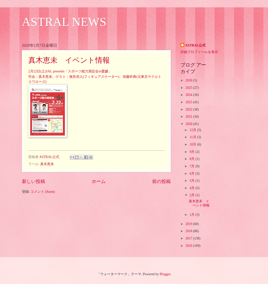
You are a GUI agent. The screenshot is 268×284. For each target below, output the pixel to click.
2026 (189, 80)
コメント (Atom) (42, 191)
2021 (189, 116)
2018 (189, 231)
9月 (192, 152)
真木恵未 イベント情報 (69, 60)
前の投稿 (161, 181)
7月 (192, 166)
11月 (193, 137)
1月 (192, 214)
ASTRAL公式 (195, 45)
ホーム (99, 181)
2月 (192, 195)
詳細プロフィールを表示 (199, 52)
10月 (193, 144)
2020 (189, 124)
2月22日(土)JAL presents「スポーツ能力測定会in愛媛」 (70, 71)
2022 (189, 109)
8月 (192, 159)
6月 (192, 173)
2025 (189, 88)
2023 (189, 102)
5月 (192, 180)
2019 (189, 224)
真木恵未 (47, 164)
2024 (189, 95)
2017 (189, 238)
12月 (193, 130)
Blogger (165, 274)
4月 (192, 188)
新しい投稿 (33, 181)
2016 (189, 246)
